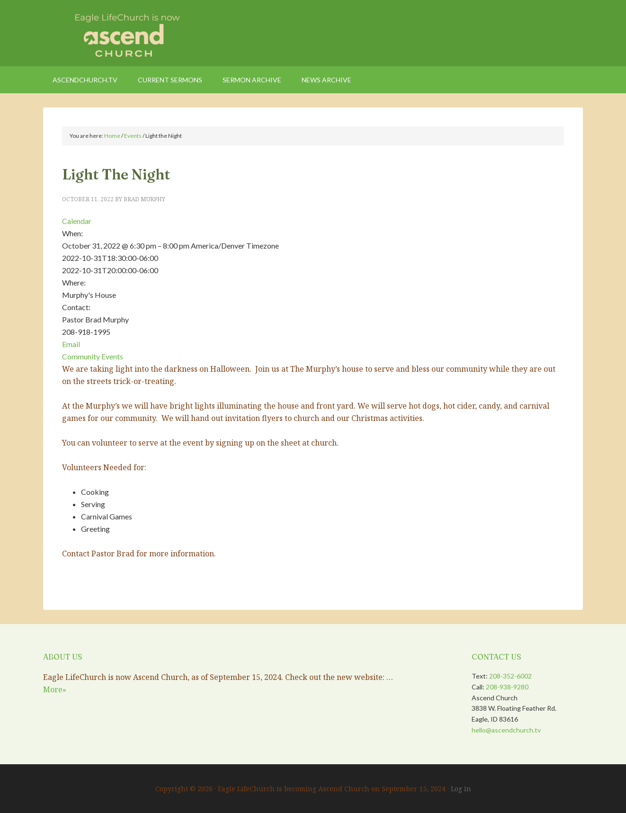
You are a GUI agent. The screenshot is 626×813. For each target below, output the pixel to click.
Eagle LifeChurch (123, 33)
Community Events (92, 356)
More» (54, 689)
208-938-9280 (507, 687)
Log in (461, 788)
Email (71, 343)
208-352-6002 (510, 676)
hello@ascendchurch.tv (506, 730)
